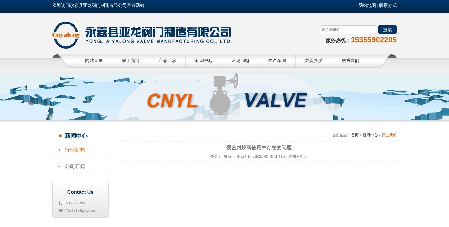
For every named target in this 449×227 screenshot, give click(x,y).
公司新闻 (75, 166)
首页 (355, 135)
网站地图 (367, 5)
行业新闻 (75, 149)
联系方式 (388, 5)
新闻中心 (370, 135)
